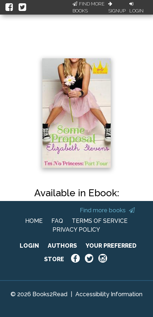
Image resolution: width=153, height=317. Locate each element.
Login (136, 7)
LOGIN (29, 245)
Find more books (107, 210)
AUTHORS (62, 245)
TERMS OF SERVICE (100, 220)
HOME (34, 220)
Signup (117, 7)
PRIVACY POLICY (76, 229)
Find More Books (88, 7)
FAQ (57, 220)
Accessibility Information (108, 294)
